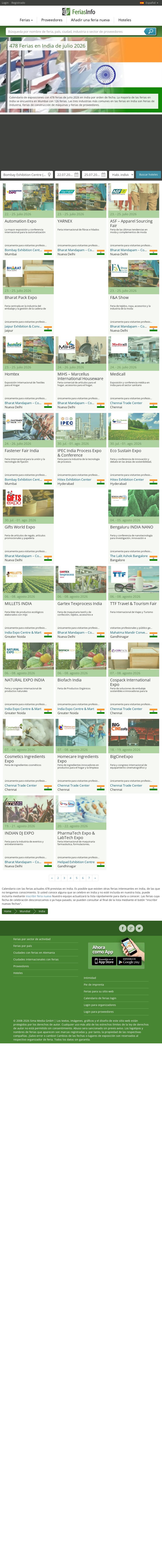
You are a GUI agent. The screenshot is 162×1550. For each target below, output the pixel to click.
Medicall (117, 374)
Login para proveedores (99, 1011)
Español (152, 3)
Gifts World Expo (20, 527)
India (42, 911)
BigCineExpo (121, 756)
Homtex (12, 374)
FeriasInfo (81, 11)
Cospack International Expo (130, 682)
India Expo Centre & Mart (23, 632)
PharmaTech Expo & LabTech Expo (76, 835)
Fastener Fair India (22, 450)
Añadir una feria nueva (90, 19)
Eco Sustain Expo (125, 450)
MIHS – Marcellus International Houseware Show (80, 376)
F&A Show (119, 297)
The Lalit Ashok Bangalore (129, 556)
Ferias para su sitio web (99, 991)
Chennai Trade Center (126, 403)
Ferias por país (22, 946)
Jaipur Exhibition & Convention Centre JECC (36, 326)
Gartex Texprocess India (80, 603)
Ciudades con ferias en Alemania (34, 952)
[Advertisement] (81, 140)
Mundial (25, 911)
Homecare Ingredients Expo (78, 759)
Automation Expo (20, 221)
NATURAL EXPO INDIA (25, 680)
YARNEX (65, 221)
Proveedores (51, 19)
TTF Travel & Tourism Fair (133, 603)
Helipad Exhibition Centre (76, 862)
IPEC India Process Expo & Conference (79, 453)
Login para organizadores (100, 1005)
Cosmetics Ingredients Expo (25, 759)
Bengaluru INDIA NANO (131, 527)
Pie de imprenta (94, 984)
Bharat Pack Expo (21, 297)
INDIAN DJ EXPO (19, 833)
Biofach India (70, 680)
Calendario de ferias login (100, 998)
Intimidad (90, 978)
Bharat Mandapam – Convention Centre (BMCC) (92, 250)
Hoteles (124, 19)
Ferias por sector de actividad (32, 939)
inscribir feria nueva (38, 896)
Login (5, 3)
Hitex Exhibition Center (74, 479)
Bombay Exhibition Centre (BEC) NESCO (33, 250)
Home (7, 911)
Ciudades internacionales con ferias (36, 959)
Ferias (26, 19)
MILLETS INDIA (18, 603)
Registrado (18, 3)
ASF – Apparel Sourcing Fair (131, 223)
